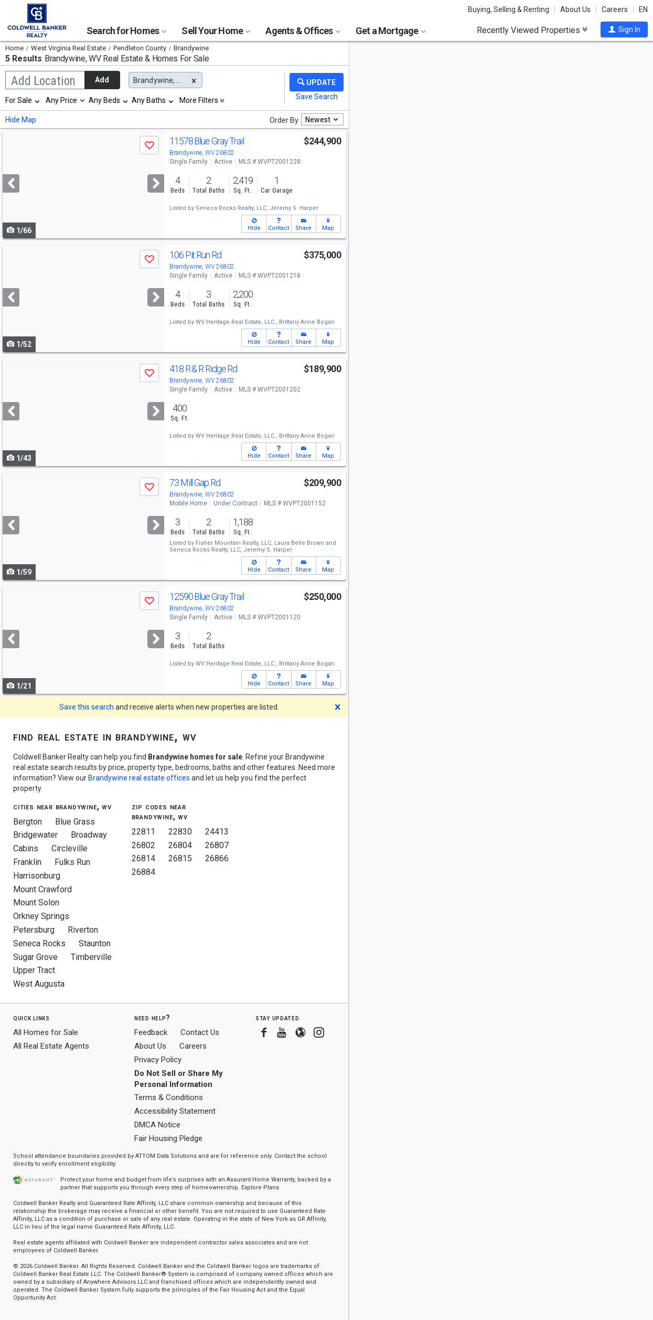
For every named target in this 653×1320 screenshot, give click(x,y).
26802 (143, 845)
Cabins (25, 848)
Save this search (86, 707)
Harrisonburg (36, 876)
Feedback (150, 1033)
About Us (575, 9)
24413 (217, 832)
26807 (217, 845)
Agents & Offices (302, 30)
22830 (180, 832)
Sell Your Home (215, 30)
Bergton (27, 822)
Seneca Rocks (39, 943)
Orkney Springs (41, 916)
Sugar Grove (35, 957)
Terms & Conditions (168, 1097)
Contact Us (199, 1032)
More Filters (198, 100)
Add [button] (102, 80)
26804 (180, 845)
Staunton (95, 943)
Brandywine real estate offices (139, 778)
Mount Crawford (42, 889)
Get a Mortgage (391, 30)
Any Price (61, 100)
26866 (217, 858)
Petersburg (34, 930)
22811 (143, 832)
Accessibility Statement (175, 1111)
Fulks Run (72, 862)
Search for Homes (126, 30)
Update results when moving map (429, 58)
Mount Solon (36, 902)
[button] (624, 29)
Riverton (83, 930)
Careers (615, 9)
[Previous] (11, 183)
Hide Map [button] (20, 119)
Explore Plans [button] (260, 1187)
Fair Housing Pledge (168, 1138)
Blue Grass (75, 822)
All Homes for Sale (45, 1032)
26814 (143, 858)
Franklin (27, 862)
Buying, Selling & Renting (508, 9)
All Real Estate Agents (51, 1046)
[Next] (155, 183)
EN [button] (643, 9)
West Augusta (39, 984)
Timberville (91, 957)
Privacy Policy (157, 1059)
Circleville (69, 848)
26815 (180, 858)
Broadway (89, 835)
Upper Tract (34, 970)
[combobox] (23, 100)
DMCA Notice (157, 1124)
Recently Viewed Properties (532, 30)
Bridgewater (35, 835)
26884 (143, 872)
